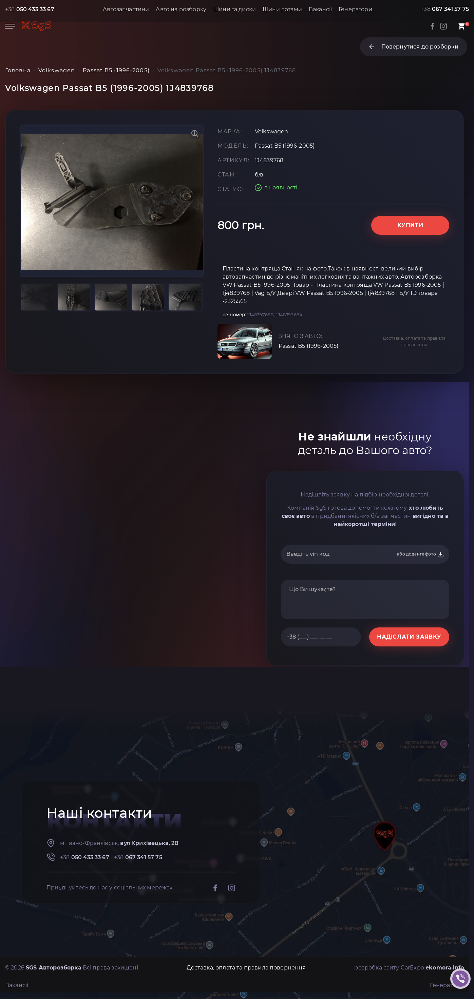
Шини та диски (234, 9)
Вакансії (320, 9)
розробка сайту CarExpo (409, 967)
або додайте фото (420, 554)
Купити (410, 225)
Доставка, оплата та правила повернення (414, 341)
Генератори (355, 9)
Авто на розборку (181, 9)
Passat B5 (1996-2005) (308, 346)
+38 (29, 9)
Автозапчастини (126, 9)
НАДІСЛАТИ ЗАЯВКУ (409, 637)
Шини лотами (282, 9)
